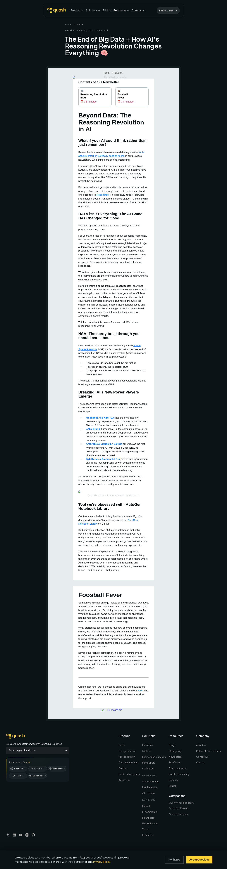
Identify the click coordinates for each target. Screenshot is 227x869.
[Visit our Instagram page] (27, 835)
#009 (80, 24)
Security (173, 780)
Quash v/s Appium (178, 814)
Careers (200, 762)
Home (68, 24)
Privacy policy (102, 861)
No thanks (174, 859)
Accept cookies (199, 859)
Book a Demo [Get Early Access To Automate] (168, 10)
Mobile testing (150, 787)
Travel (145, 829)
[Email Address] (34, 750)
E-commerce (149, 812)
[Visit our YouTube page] (21, 835)
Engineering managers (154, 757)
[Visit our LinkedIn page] (14, 835)
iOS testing (148, 793)
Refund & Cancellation (208, 751)
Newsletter (175, 756)
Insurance (147, 835)
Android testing (150, 781)
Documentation (177, 768)
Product (77, 10)
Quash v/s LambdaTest (181, 802)
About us (201, 745)
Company (139, 10)
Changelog (175, 751)
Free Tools (174, 762)
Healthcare (148, 817)
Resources (121, 10)
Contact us (202, 756)
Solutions (93, 10)
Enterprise (148, 745)
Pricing (107, 10)
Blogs (172, 745)
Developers (148, 762)
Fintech (146, 806)
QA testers (148, 768)
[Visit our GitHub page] (33, 835)
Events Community (179, 774)
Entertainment (150, 823)
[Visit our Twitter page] (8, 835)
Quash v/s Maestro (179, 808)
